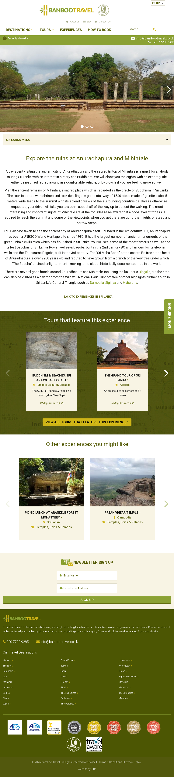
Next (169, 89)
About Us (74, 21)
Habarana (130, 283)
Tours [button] (45, 30)
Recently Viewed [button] (14, 38)
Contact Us (105, 21)
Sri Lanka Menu (18, 140)
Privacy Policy (132, 762)
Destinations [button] (18, 30)
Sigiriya (110, 283)
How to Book (99, 30)
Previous (4, 89)
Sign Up (87, 600)
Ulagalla (144, 272)
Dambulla (97, 283)
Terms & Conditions (110, 762)
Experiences (71, 30)
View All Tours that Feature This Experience (86, 422)
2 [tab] (87, 126)
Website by (87, 769)
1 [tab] (82, 126)
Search (154, 30)
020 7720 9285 (163, 42)
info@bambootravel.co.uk (155, 38)
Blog (89, 21)
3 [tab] (91, 126)
